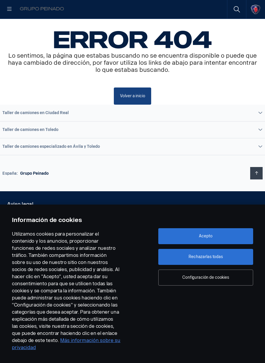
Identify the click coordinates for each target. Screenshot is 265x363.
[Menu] (9, 9)
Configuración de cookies (205, 277)
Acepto (205, 236)
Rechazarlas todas (206, 256)
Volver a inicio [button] (132, 114)
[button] (132, 131)
